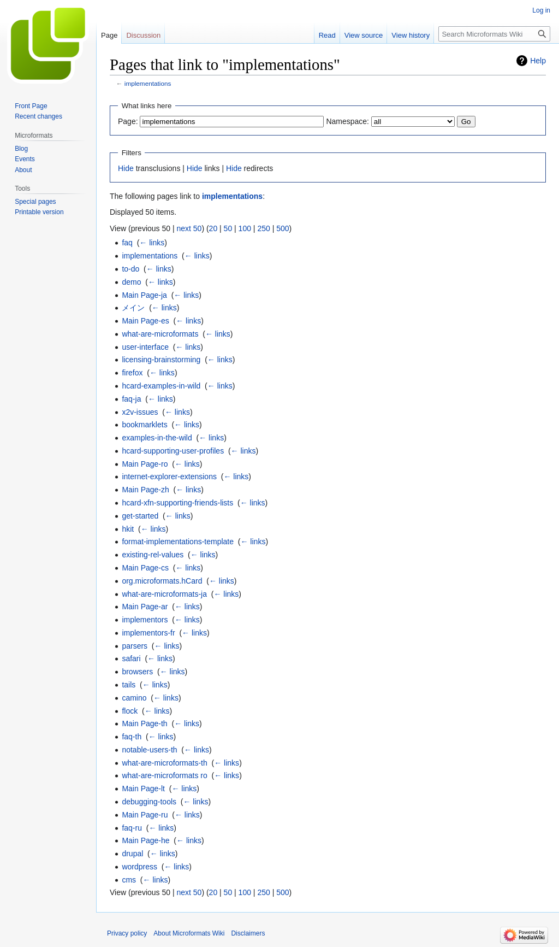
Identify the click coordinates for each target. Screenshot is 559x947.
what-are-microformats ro (164, 775)
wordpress (139, 866)
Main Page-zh (145, 489)
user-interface (145, 347)
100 (245, 228)
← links (151, 242)
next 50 (188, 228)
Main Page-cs (145, 567)
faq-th (131, 736)
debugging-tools (149, 801)
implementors (145, 619)
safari (131, 658)
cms (129, 879)
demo (131, 282)
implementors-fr (148, 632)
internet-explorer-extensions (169, 476)
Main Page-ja (144, 295)
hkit (128, 529)
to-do (130, 268)
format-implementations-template (178, 541)
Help (538, 60)
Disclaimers (248, 933)
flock (130, 711)
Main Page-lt (143, 788)
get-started (140, 515)
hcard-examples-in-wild (161, 385)
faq (127, 242)
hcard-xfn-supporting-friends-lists (177, 502)
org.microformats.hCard (162, 581)
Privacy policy (127, 933)
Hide (126, 168)
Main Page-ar (145, 606)
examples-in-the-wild (157, 437)
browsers (137, 671)
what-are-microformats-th (164, 762)
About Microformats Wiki (188, 933)
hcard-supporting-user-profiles (173, 450)
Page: (128, 121)
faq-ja (131, 399)
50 (228, 228)
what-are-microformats (160, 334)
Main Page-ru (145, 814)
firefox (132, 372)
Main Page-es (145, 320)
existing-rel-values (152, 554)
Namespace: (347, 121)
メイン (133, 307)
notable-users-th (149, 749)
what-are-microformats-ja (164, 594)
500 (282, 228)
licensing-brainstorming (161, 359)
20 (213, 228)
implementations (147, 83)
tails (128, 684)
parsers (134, 646)
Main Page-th (144, 723)
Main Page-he (145, 840)
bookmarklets (144, 424)
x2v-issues (140, 412)
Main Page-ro (145, 464)
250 (263, 228)
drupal (132, 853)
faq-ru (132, 828)
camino (134, 697)
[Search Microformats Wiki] (494, 34)
